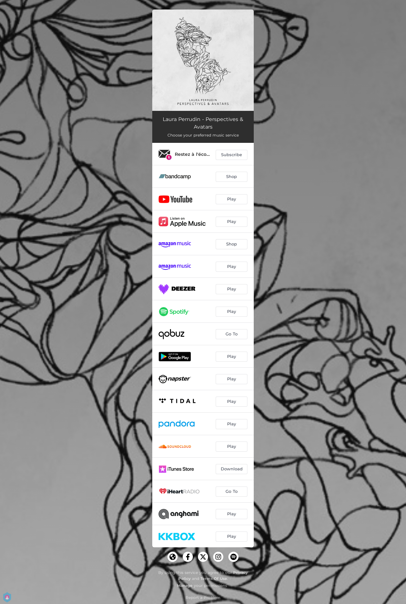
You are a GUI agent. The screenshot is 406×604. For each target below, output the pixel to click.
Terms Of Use (213, 578)
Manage (185, 585)
